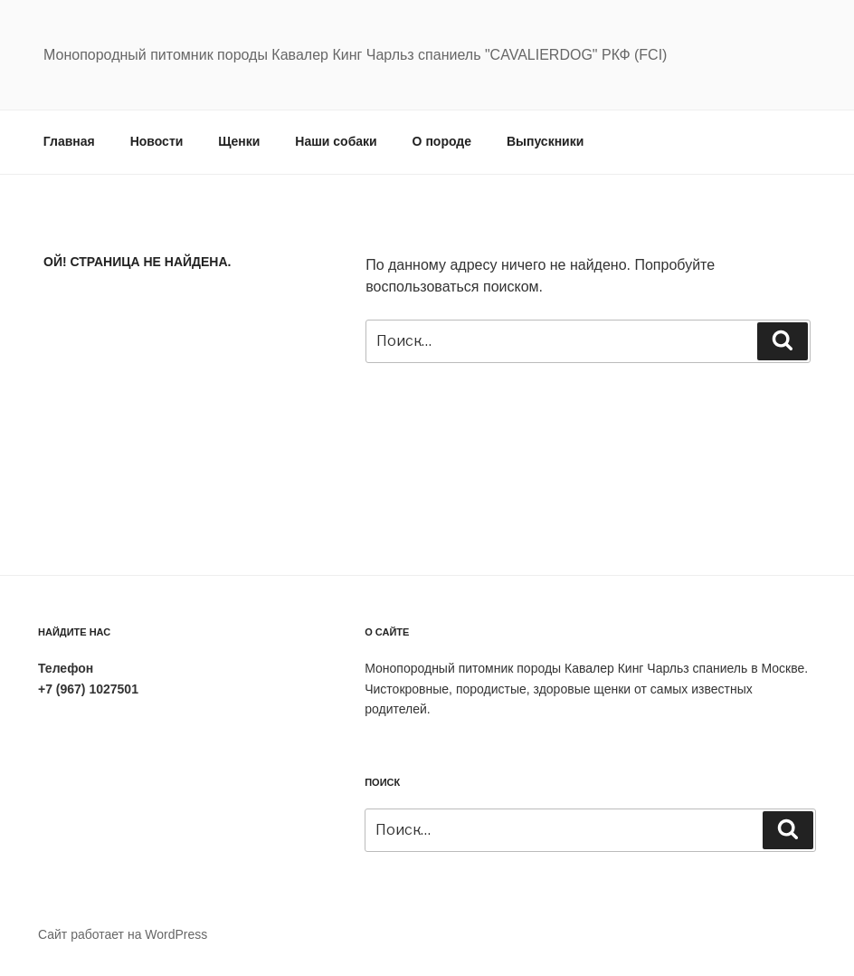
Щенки (239, 141)
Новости (157, 141)
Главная (69, 141)
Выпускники (545, 141)
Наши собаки (335, 141)
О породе (442, 141)
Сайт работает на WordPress (122, 934)
